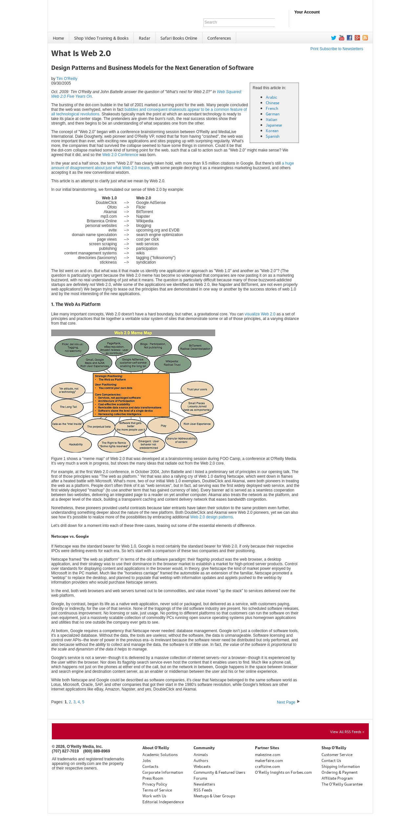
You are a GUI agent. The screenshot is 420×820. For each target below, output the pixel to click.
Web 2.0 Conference (120, 154)
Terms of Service (157, 789)
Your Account (307, 12)
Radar (144, 38)
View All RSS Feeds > (347, 731)
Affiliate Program (337, 778)
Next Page (288, 702)
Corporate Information (162, 772)
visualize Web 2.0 (260, 314)
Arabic (271, 97)
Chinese (272, 102)
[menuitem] (58, 37)
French (272, 108)
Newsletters (204, 784)
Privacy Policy (154, 784)
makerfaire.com (269, 760)
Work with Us (154, 795)
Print (314, 49)
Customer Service (337, 754)
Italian (271, 119)
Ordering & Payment (340, 772)
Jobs (146, 760)
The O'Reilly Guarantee (342, 784)
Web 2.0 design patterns (211, 517)
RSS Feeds (203, 789)
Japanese (274, 125)
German (273, 113)
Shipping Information (341, 766)
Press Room (152, 778)
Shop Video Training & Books (101, 38)
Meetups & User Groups (214, 795)
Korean (272, 130)
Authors (201, 760)
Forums (200, 778)
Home (58, 38)
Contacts (150, 766)
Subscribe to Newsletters (341, 49)
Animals (201, 754)
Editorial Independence (163, 801)
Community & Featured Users (219, 772)
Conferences (219, 38)
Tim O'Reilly (66, 78)
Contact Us (331, 760)
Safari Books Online (178, 38)
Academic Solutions (160, 754)
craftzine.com (267, 766)
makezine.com (267, 754)
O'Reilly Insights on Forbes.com (283, 772)
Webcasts (202, 766)
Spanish (273, 136)
